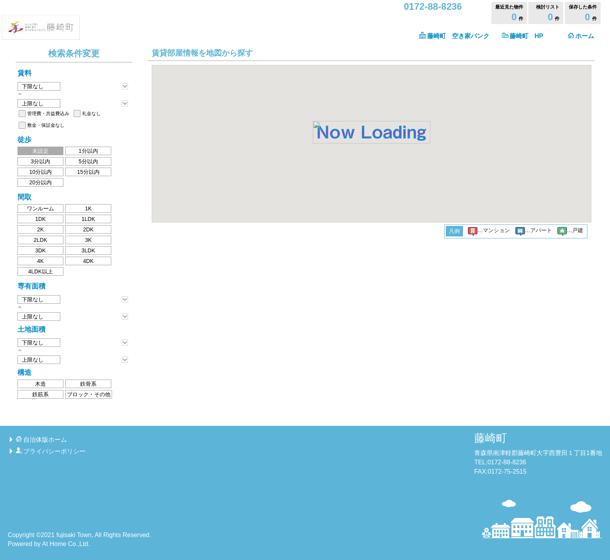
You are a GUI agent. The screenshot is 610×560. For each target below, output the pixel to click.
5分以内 (88, 161)
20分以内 (40, 182)
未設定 (40, 151)
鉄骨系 (88, 384)
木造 (40, 384)
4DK (88, 261)
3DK (40, 250)
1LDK (88, 219)
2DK (88, 229)
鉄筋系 (40, 394)
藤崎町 (490, 438)
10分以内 (40, 172)
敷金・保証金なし (46, 125)
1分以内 (88, 151)
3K (88, 240)
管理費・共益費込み (48, 113)
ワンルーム (40, 208)
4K (40, 261)
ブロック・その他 (88, 394)
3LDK (88, 250)
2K (40, 229)
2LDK (40, 240)
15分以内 (88, 172)
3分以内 (40, 161)
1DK (40, 219)
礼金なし (91, 113)
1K (88, 208)
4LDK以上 (40, 271)
